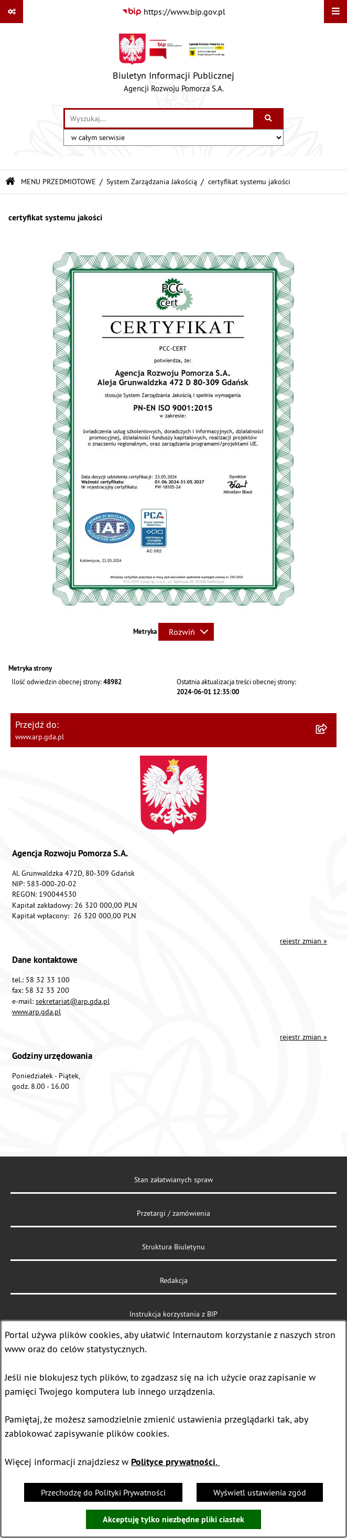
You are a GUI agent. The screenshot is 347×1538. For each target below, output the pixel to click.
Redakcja (174, 1280)
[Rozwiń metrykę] (186, 632)
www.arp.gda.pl (36, 1011)
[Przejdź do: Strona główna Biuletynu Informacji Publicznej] (10, 181)
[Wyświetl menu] (335, 11)
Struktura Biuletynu (173, 1246)
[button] (173, 611)
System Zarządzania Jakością (151, 181)
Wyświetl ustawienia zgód (259, 1492)
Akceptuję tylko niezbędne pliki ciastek (173, 1519)
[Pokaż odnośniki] (11, 11)
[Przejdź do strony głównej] (173, 66)
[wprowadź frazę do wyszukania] (159, 118)
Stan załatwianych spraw (173, 1179)
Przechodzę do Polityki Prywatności (103, 1492)
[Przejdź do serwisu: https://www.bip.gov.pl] (173, 11)
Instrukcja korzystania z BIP (173, 1314)
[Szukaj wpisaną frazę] (269, 118)
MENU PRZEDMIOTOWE (58, 181)
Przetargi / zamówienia (173, 1213)
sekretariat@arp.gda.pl (73, 1001)
